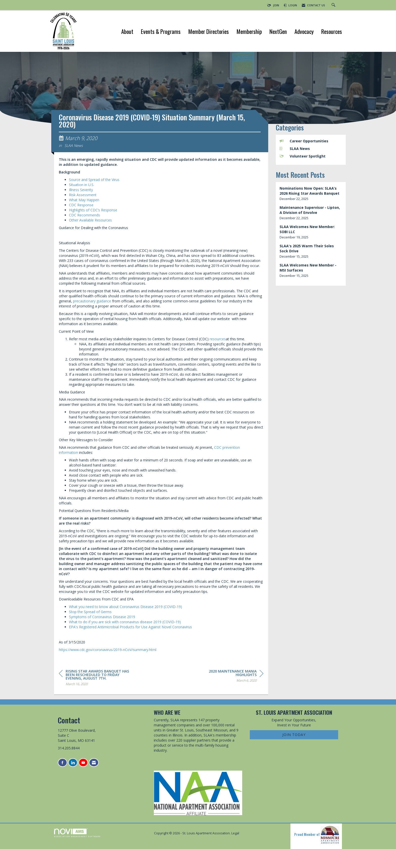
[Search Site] (334, 5)
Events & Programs (161, 32)
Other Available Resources (90, 220)
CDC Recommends (84, 215)
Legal (235, 833)
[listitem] (311, 193)
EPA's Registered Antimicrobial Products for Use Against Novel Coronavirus (130, 626)
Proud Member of (316, 835)
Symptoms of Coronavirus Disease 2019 (102, 616)
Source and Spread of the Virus (94, 179)
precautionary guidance (92, 301)
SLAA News (73, 145)
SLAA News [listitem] (295, 148)
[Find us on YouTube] (83, 762)
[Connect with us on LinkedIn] (73, 762)
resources (218, 339)
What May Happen (84, 199)
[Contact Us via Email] (94, 762)
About (127, 32)
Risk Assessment (82, 194)
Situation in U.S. (81, 184)
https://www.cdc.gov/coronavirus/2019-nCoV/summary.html (107, 649)
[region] (225, 677)
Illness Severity (81, 189)
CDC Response (81, 205)
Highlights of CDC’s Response (93, 210)
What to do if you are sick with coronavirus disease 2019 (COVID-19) (125, 621)
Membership (249, 32)
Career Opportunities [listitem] (304, 141)
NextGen (278, 32)
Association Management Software (77, 833)
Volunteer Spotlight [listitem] (303, 156)
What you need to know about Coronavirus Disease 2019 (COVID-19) (125, 606)
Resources (331, 32)
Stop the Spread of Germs (90, 611)
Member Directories (208, 32)
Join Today (294, 734)
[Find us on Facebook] (62, 762)
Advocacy (304, 32)
